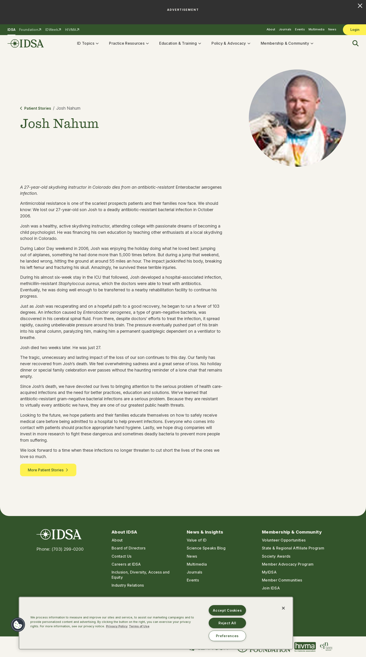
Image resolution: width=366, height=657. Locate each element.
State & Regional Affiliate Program (293, 548)
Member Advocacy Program (287, 564)
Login (354, 30)
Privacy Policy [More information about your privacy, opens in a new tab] (117, 626)
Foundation (28, 30)
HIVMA (70, 30)
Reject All (227, 623)
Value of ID (197, 540)
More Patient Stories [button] (48, 471)
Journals (285, 29)
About (271, 29)
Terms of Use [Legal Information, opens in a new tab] (139, 626)
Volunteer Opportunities (284, 540)
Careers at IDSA (126, 564)
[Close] (283, 608)
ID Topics (87, 44)
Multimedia (316, 29)
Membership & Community (286, 44)
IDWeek (51, 30)
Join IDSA (271, 588)
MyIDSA (269, 572)
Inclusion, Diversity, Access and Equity (140, 575)
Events (300, 29)
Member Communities (282, 580)
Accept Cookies (227, 610)
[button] (353, 44)
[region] (156, 623)
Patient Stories (35, 110)
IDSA (11, 30)
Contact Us (121, 556)
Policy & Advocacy (230, 44)
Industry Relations (128, 585)
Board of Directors (129, 548)
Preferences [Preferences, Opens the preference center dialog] (227, 636)
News (332, 29)
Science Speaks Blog (206, 548)
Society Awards (276, 556)
